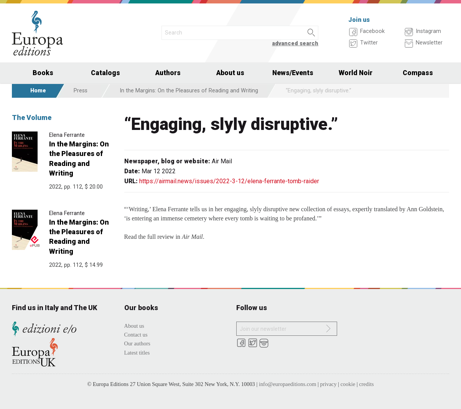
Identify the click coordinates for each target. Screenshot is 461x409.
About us (230, 73)
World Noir (355, 73)
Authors (168, 73)
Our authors (137, 343)
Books (43, 73)
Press (80, 90)
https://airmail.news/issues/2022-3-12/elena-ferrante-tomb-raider (229, 181)
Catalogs (105, 73)
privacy (328, 384)
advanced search (295, 43)
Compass (418, 73)
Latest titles (137, 353)
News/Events (292, 73)
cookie (348, 384)
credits (366, 384)
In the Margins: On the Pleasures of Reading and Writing (189, 90)
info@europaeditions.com (287, 384)
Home (38, 90)
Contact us (136, 335)
